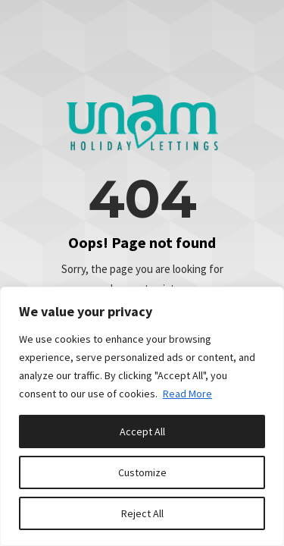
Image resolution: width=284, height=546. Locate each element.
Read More (187, 393)
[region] (142, 416)
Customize (142, 472)
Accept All (142, 431)
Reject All (142, 513)
